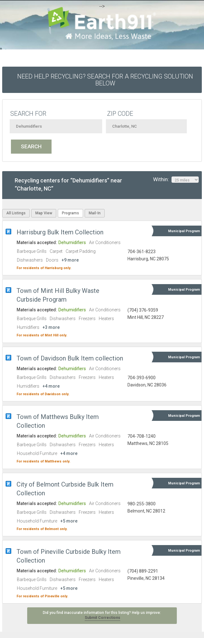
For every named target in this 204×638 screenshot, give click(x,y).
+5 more (68, 520)
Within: (176, 179)
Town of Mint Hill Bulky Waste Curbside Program (58, 295)
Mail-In (95, 213)
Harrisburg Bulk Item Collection (60, 232)
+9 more (70, 260)
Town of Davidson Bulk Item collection (70, 358)
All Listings (16, 213)
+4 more (51, 386)
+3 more (51, 327)
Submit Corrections (102, 617)
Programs (70, 213)
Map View (43, 213)
